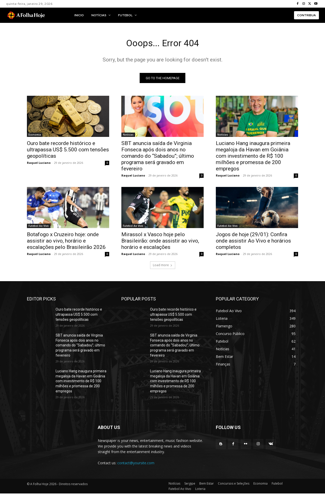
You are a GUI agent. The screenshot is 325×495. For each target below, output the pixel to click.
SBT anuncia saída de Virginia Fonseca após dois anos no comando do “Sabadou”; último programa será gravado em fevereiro (157, 157)
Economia (34, 136)
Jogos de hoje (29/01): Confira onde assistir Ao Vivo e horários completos (253, 242)
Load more (162, 267)
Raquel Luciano (39, 164)
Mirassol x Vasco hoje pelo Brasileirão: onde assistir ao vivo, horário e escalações (160, 242)
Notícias (128, 136)
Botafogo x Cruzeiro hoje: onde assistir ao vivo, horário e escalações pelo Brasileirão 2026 (66, 242)
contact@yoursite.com (135, 464)
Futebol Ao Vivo (38, 227)
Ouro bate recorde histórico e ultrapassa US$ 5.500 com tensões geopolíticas (68, 151)
